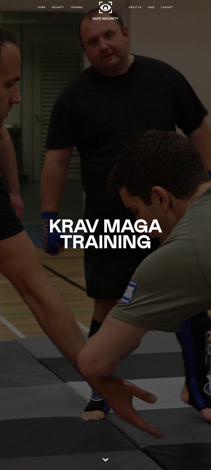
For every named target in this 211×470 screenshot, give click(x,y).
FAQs (151, 7)
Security (58, 7)
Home (41, 7)
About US (135, 7)
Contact (167, 7)
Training (76, 7)
